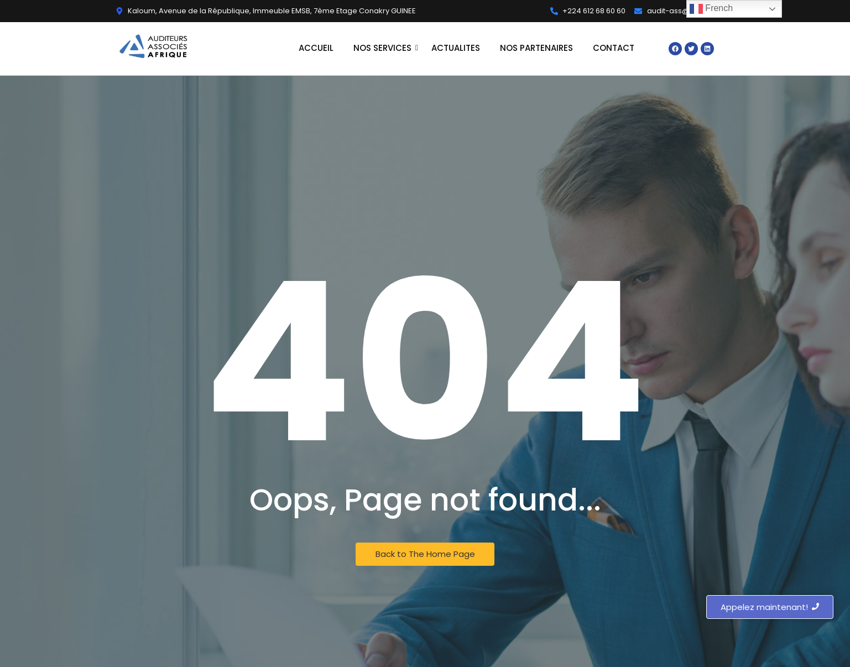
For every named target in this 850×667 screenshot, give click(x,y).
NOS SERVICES (383, 48)
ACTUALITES (455, 48)
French (711, 8)
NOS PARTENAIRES (536, 48)
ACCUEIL (316, 48)
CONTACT (613, 48)
